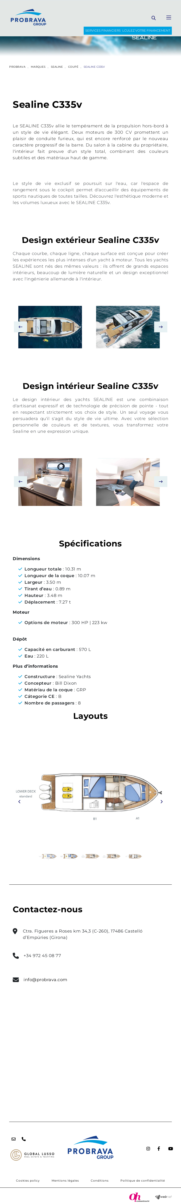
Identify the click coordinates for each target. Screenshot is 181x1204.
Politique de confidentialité (142, 1180)
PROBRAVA (17, 66)
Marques (38, 66)
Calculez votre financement (144, 30)
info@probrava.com (45, 979)
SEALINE (57, 66)
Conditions (100, 1180)
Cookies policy (28, 1180)
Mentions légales (65, 1180)
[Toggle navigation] (169, 17)
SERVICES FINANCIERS (103, 30)
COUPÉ (73, 66)
